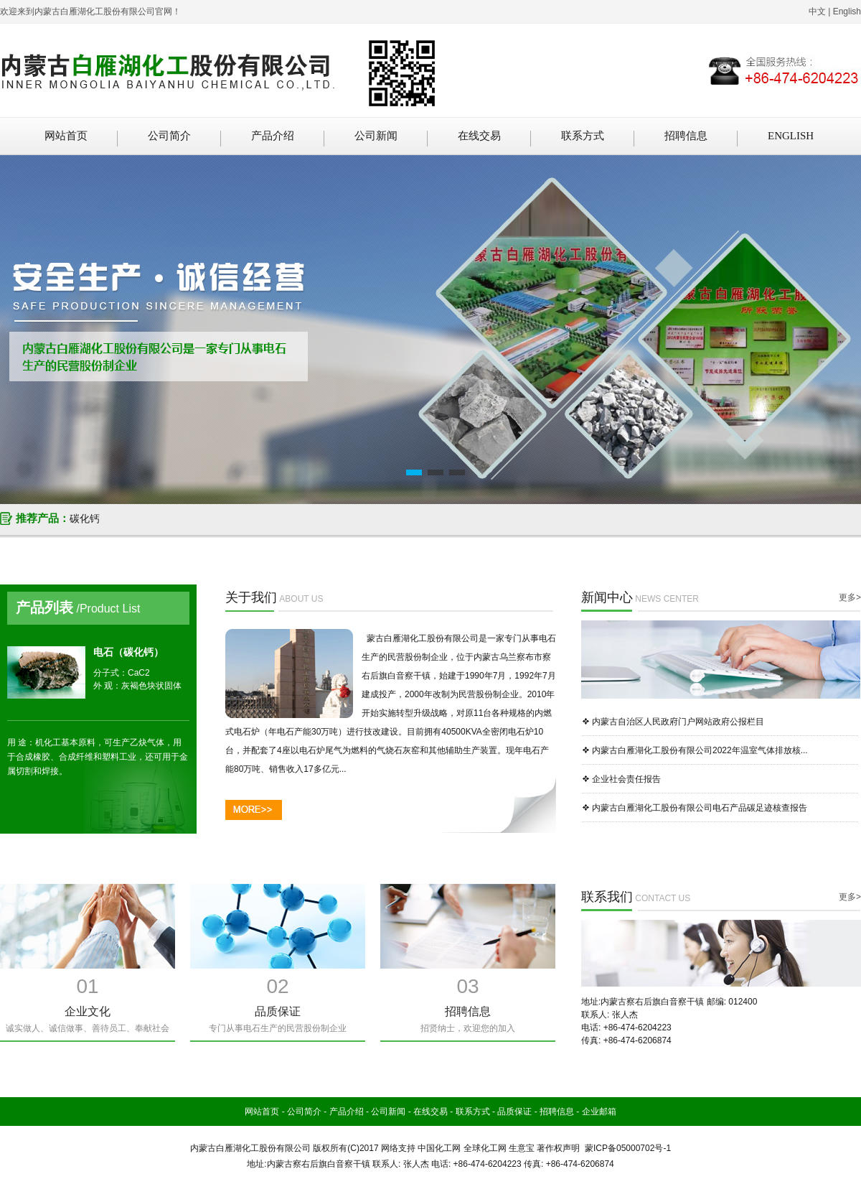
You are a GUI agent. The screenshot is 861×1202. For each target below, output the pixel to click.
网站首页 (66, 135)
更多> (850, 597)
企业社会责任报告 (626, 779)
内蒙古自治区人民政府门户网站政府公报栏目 (678, 722)
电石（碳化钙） (128, 652)
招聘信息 (685, 135)
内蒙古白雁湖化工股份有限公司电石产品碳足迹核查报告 (699, 808)
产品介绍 (272, 135)
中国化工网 (439, 1148)
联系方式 (582, 135)
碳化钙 (85, 518)
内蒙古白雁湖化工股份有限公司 (250, 1148)
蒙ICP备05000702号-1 (628, 1148)
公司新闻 (375, 135)
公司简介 (169, 135)
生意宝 (522, 1148)
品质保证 (514, 1112)
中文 (817, 11)
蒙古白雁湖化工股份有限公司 (423, 638)
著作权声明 (558, 1148)
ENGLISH (791, 135)
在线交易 (479, 135)
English (847, 11)
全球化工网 (485, 1148)
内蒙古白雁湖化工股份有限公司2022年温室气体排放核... (700, 750)
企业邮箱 (599, 1112)
